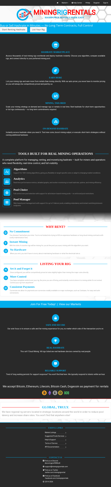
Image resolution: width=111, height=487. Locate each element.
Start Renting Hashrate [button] (13, 29)
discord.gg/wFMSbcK (52, 463)
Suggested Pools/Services (54, 436)
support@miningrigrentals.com (56, 466)
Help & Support (50, 440)
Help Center (77, 3)
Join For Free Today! (43, 304)
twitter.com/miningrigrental (55, 472)
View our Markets (70, 304)
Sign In (105, 3)
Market (65, 3)
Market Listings (50, 432)
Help (88, 3)
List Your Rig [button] (38, 29)
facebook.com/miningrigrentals (56, 478)
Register (97, 3)
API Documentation (52, 447)
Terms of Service (51, 443)
